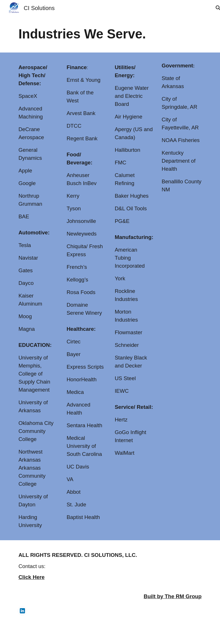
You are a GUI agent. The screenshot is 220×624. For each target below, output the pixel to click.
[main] (110, 34)
